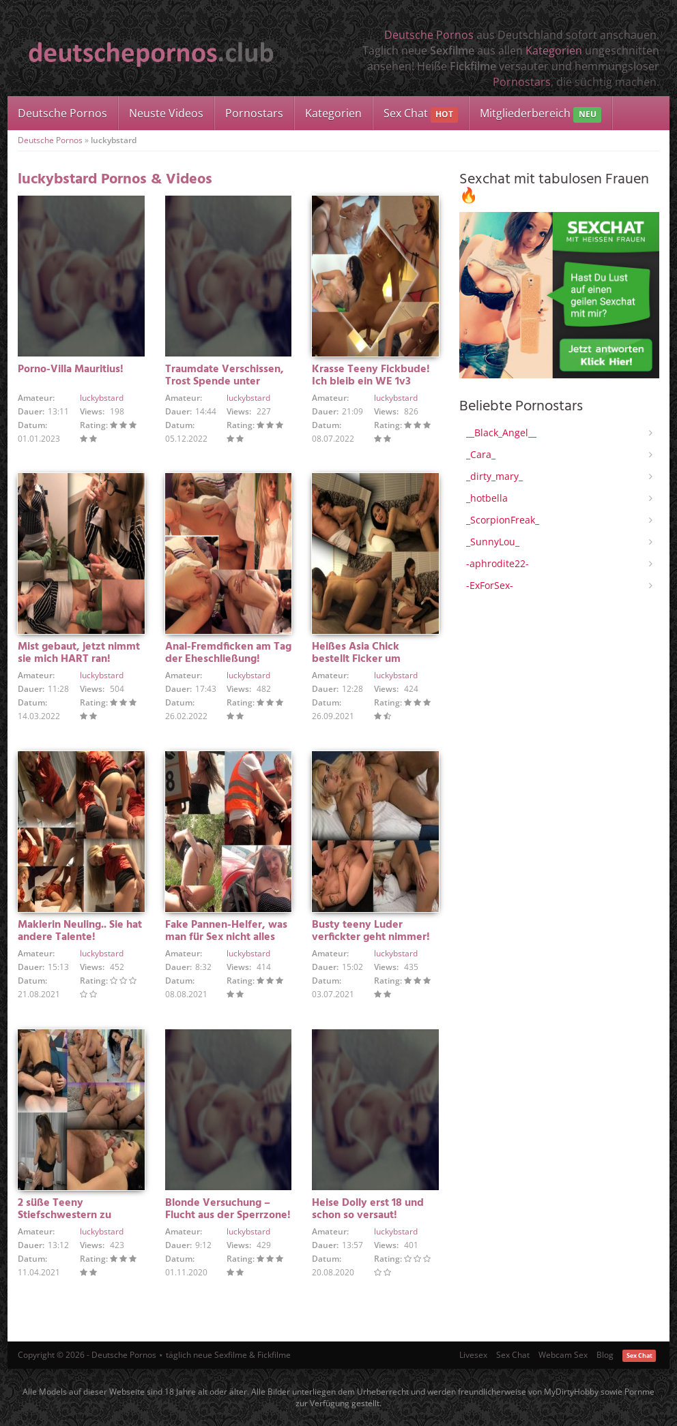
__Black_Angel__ (501, 432)
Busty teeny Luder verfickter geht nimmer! (371, 931)
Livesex (473, 1355)
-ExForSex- (489, 585)
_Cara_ (480, 454)
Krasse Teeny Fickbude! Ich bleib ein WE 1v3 (371, 376)
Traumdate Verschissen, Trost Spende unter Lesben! (224, 382)
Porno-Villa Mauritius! (71, 369)
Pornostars (522, 81)
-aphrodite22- (497, 563)
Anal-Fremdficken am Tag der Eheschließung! (228, 653)
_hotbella (487, 497)
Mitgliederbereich (540, 114)
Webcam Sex (563, 1355)
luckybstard (102, 398)
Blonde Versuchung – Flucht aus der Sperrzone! (228, 1209)
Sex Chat (421, 114)
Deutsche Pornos (429, 34)
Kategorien (553, 50)
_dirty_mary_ (494, 476)
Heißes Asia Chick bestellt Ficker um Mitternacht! (356, 659)
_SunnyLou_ (492, 541)
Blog (605, 1355)
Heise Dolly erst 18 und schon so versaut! (368, 1209)
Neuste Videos (166, 113)
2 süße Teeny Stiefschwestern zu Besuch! (64, 1215)
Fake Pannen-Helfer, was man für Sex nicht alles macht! (226, 937)
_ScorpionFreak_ (502, 519)
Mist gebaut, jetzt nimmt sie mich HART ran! (79, 653)
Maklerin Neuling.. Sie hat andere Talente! (80, 931)
